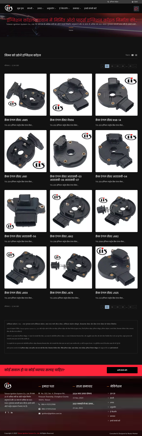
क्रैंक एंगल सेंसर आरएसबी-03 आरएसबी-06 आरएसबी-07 (65, 178)
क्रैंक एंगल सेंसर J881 (15, 176)
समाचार (77, 8)
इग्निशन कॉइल (24, 348)
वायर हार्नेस (32, 348)
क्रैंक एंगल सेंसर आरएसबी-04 (111, 176)
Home (71, 30)
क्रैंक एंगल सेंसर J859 (16, 293)
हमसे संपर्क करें (90, 8)
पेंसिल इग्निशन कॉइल (66, 348)
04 (123, 66)
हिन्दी (136, 2)
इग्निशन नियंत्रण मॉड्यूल (92, 348)
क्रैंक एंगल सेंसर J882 (107, 236)
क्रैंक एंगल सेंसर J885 (16, 120)
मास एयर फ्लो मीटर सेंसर (41, 348)
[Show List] (136, 55)
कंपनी (30, 8)
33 (130, 66)
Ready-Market (133, 433)
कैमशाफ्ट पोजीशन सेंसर (54, 348)
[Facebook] (5, 412)
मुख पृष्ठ (20, 8)
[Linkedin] (12, 412)
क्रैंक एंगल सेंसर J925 (107, 293)
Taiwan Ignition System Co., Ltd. (29, 433)
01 (107, 66)
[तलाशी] (108, 2)
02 (112, 66)
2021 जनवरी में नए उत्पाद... (83, 403)
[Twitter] (8, 412)
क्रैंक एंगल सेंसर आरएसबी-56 (20, 236)
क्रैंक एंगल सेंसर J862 (61, 236)
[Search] (120, 2)
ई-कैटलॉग (64, 8)
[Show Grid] (132, 55)
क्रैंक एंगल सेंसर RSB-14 (108, 120)
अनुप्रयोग (51, 8)
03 (117, 66)
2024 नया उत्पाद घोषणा (82, 393)
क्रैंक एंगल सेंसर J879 (61, 293)
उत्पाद (40, 8)
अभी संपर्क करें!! (122, 370)
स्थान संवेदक (82, 348)
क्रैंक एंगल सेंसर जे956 (62, 120)
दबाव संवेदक (75, 348)
